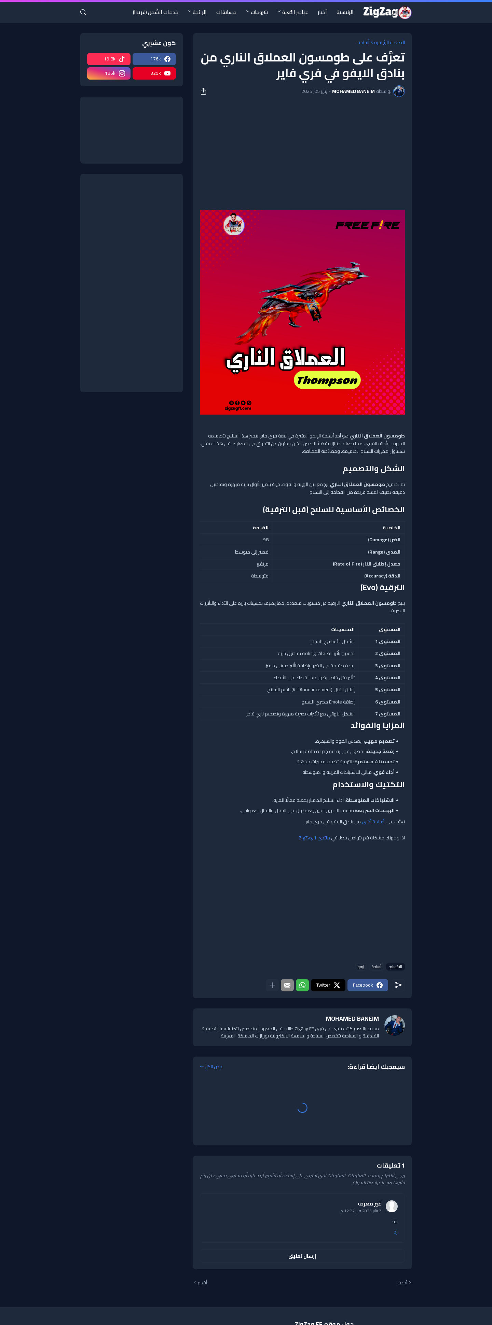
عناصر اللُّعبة (295, 12)
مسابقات (226, 12)
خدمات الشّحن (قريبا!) (155, 12)
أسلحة (363, 42)
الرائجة (200, 12)
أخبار (322, 12)
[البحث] (86, 12)
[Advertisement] (302, 153)
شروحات (259, 12)
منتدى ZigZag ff (314, 837)
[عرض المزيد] (272, 985)
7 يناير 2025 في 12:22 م (361, 1211)
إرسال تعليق (302, 1256)
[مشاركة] (205, 91)
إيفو (361, 967)
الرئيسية (345, 12)
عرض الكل (214, 1066)
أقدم (202, 1283)
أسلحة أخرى (373, 821)
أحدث (402, 1283)
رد (396, 1232)
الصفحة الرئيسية (389, 42)
